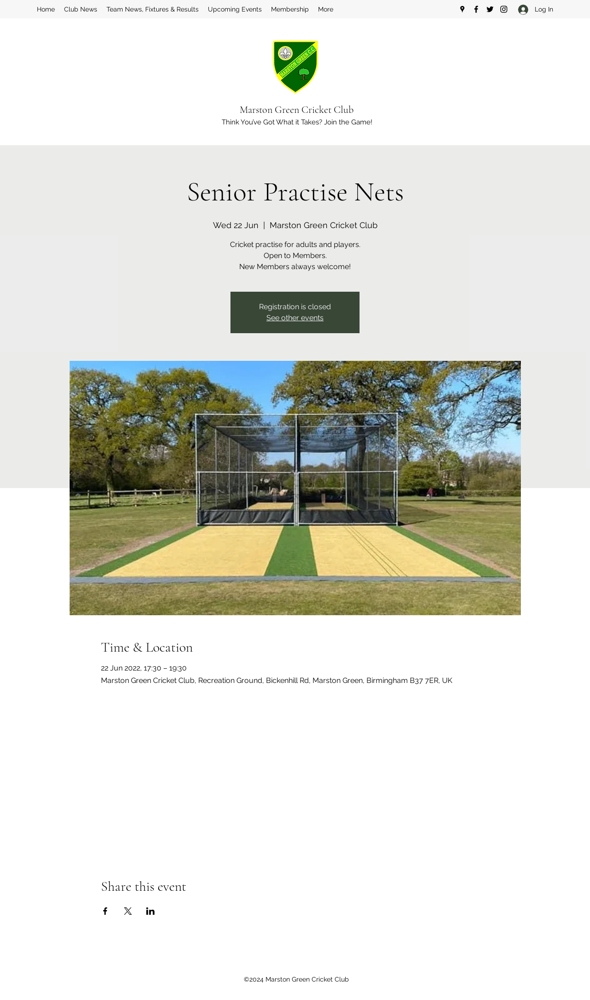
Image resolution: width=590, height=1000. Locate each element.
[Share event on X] (128, 911)
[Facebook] (476, 9)
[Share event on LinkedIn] (150, 911)
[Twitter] (490, 9)
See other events (295, 317)
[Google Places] (462, 9)
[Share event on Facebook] (105, 911)
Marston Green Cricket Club (297, 110)
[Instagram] (503, 9)
